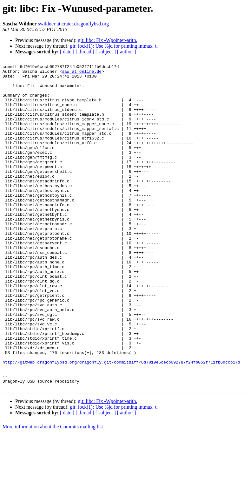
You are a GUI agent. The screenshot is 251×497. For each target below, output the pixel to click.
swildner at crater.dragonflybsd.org (73, 23)
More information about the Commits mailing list (53, 491)
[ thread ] (85, 51)
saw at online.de (82, 73)
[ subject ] (106, 51)
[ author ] (126, 51)
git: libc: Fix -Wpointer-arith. (107, 40)
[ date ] (67, 51)
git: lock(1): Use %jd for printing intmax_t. (114, 46)
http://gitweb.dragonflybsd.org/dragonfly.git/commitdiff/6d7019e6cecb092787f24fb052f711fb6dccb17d (121, 422)
